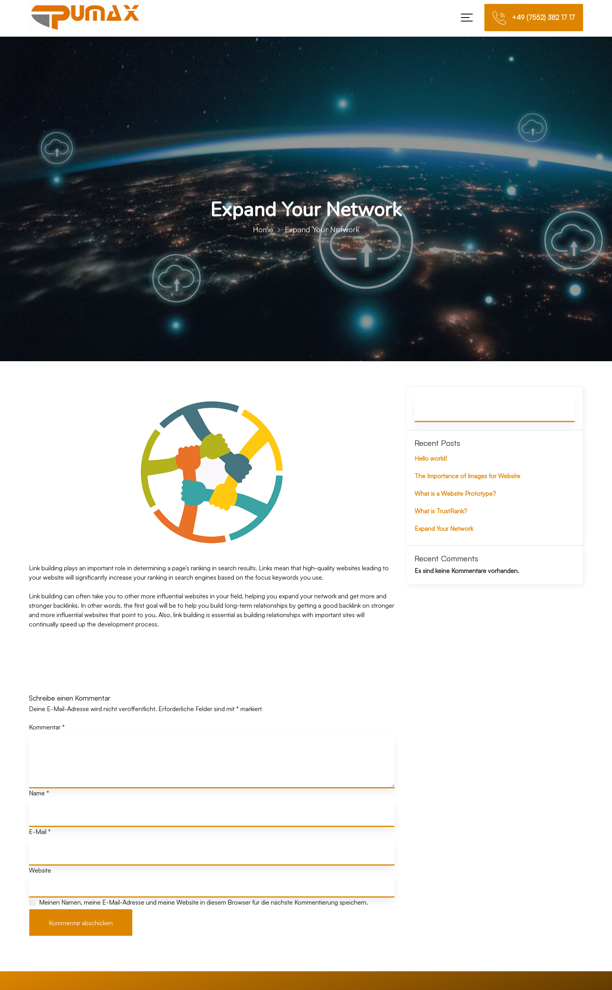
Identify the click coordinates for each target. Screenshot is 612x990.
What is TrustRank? (441, 511)
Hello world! (431, 458)
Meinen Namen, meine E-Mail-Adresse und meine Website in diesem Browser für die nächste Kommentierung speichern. (203, 902)
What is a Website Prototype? (455, 493)
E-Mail (40, 832)
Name (39, 793)
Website (40, 870)
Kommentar (47, 727)
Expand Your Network (444, 528)
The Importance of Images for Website (467, 476)
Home (263, 235)
